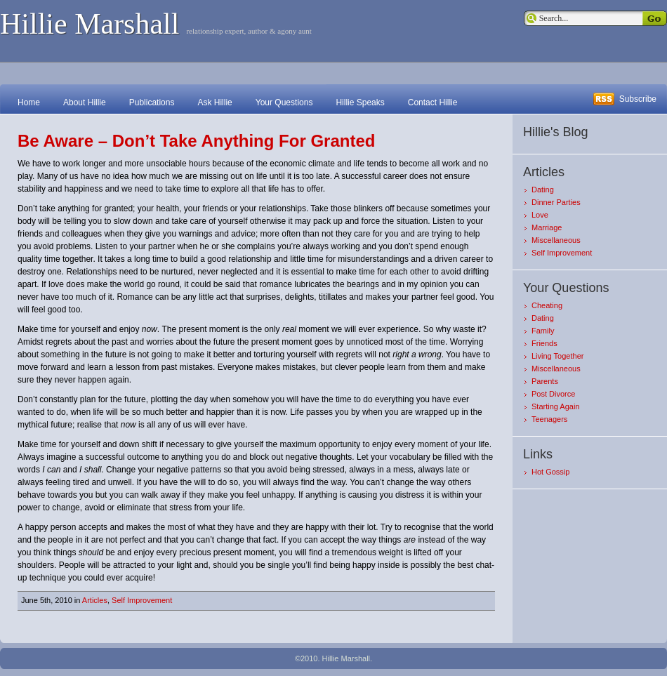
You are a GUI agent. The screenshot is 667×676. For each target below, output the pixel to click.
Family (542, 330)
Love (539, 215)
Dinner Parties (556, 202)
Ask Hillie (214, 102)
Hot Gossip (550, 472)
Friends (544, 343)
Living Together (557, 356)
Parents (544, 381)
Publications (152, 102)
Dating (542, 189)
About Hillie (84, 102)
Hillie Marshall (89, 24)
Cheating (546, 305)
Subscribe (637, 99)
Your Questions (284, 102)
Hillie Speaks (360, 102)
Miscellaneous (556, 240)
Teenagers (549, 419)
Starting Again (555, 406)
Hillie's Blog (555, 132)
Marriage (546, 227)
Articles (94, 600)
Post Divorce (553, 394)
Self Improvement (142, 600)
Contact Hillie (433, 102)
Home (29, 102)
